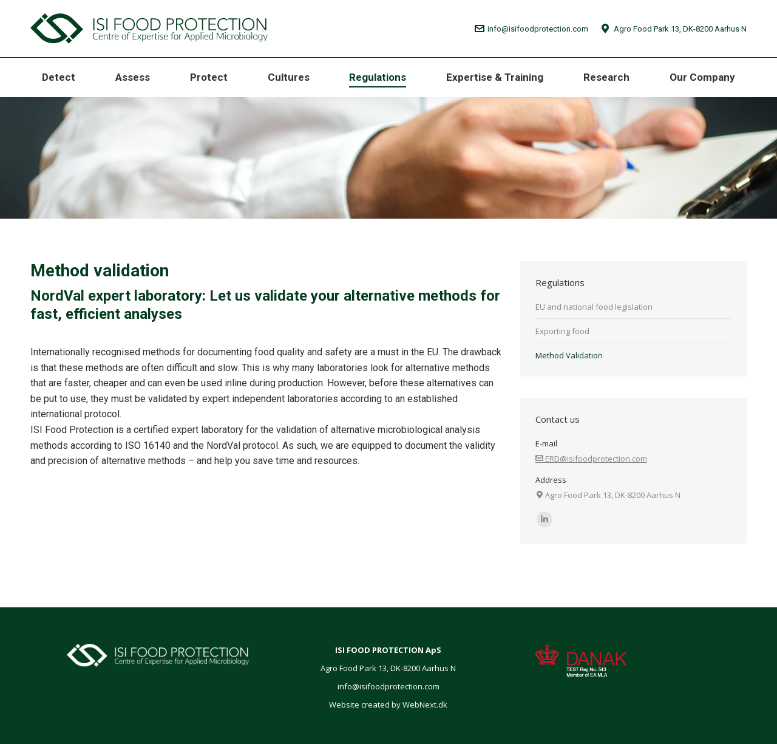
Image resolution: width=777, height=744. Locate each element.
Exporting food (562, 331)
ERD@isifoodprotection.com (591, 458)
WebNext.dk (424, 704)
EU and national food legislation (594, 306)
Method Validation (569, 355)
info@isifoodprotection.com (532, 28)
